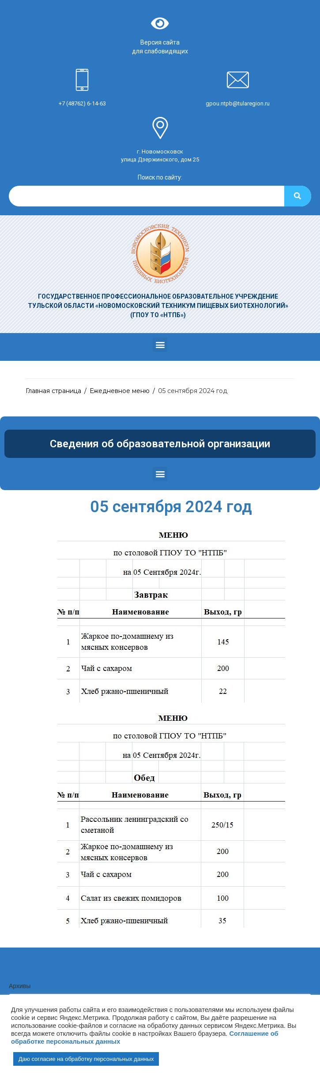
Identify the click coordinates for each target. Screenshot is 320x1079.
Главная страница (53, 391)
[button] (160, 344)
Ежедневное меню (120, 391)
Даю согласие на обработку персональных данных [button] (86, 1059)
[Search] (297, 196)
